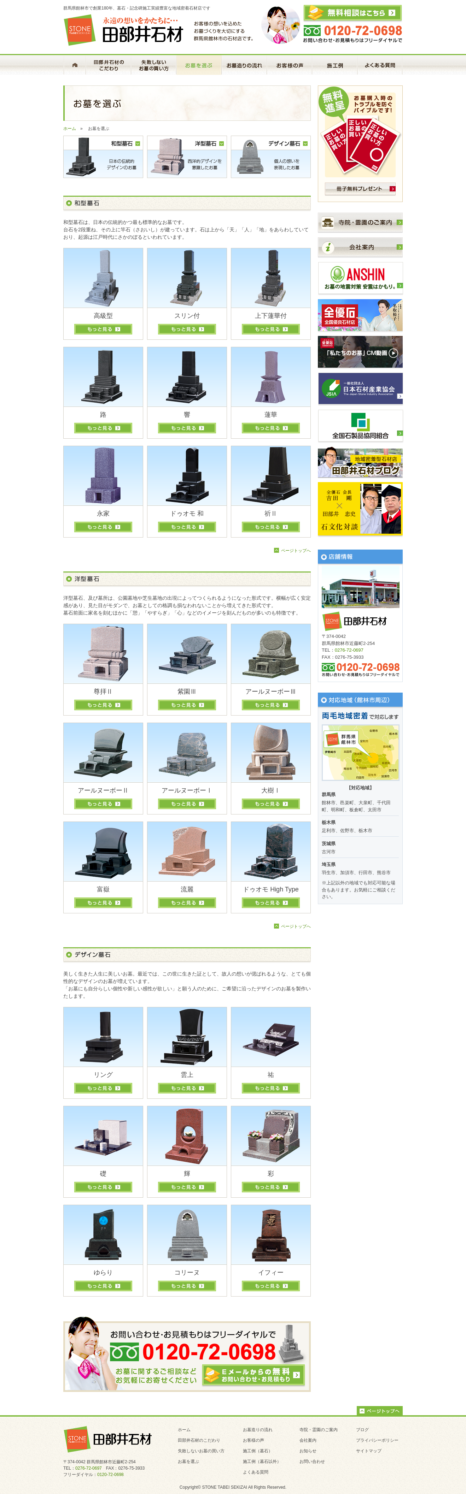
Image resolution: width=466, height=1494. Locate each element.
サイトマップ (368, 1450)
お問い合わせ (312, 1461)
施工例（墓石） (258, 1450)
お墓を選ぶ (188, 1461)
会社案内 (307, 1440)
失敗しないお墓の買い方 (201, 1450)
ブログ (362, 1429)
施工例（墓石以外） (262, 1461)
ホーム (69, 128)
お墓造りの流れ (258, 1429)
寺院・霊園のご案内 (318, 1429)
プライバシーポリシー (377, 1440)
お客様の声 (253, 1440)
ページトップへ (296, 550)
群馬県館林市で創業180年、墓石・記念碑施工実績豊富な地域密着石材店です (136, 8)
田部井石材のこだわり (199, 1440)
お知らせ (307, 1450)
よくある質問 (255, 1472)
